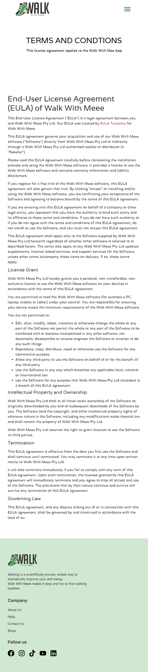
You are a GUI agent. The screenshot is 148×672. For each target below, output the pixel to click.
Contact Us (16, 623)
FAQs (11, 616)
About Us (14, 609)
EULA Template (113, 123)
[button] (127, 9)
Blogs (12, 630)
